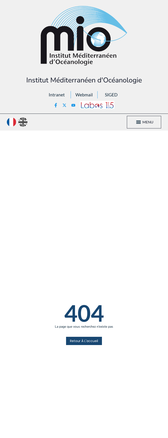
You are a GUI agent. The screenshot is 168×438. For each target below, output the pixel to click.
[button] (138, 122)
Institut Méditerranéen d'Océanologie (84, 80)
